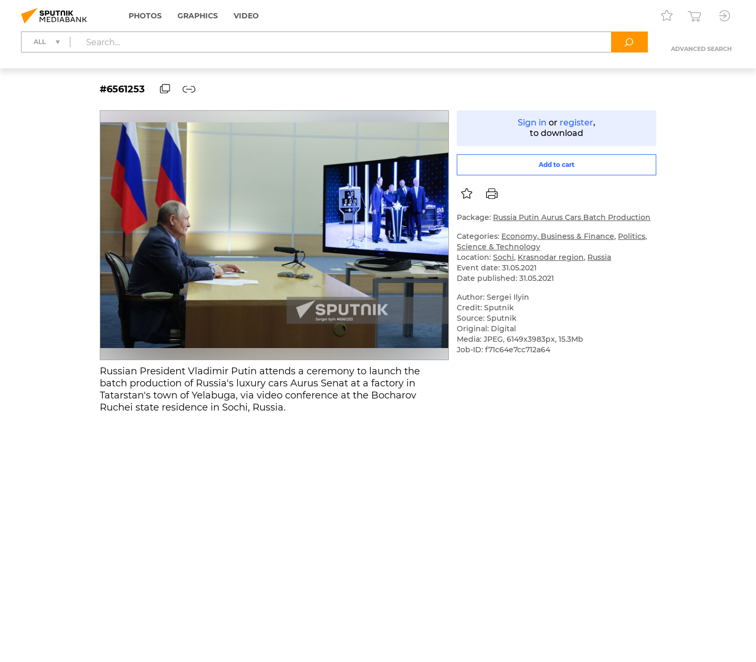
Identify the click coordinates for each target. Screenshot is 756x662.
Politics (631, 236)
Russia (599, 257)
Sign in (532, 123)
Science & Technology (498, 246)
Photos (145, 15)
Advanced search (701, 48)
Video (246, 15)
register (576, 123)
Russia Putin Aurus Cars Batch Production (571, 217)
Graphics (197, 15)
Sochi (503, 257)
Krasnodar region (551, 257)
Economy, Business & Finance (557, 236)
